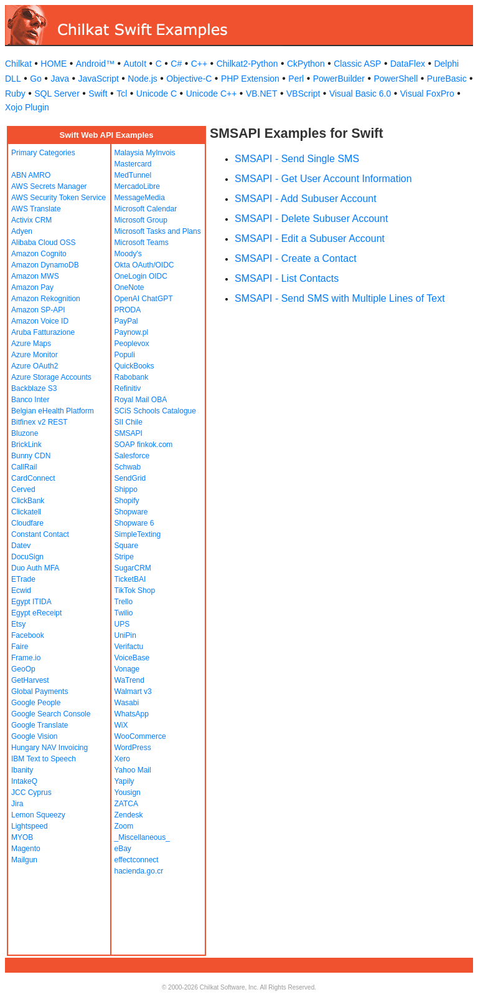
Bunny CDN (30, 455)
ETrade (23, 579)
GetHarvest (30, 680)
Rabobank (132, 377)
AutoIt (135, 64)
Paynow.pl (132, 332)
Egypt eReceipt (36, 613)
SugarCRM (133, 568)
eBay (123, 848)
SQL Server (57, 94)
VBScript (303, 94)
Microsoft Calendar (146, 209)
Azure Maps (31, 343)
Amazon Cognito (39, 253)
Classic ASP (357, 64)
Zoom (124, 826)
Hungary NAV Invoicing (49, 747)
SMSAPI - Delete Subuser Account (311, 218)
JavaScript (98, 79)
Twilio (124, 613)
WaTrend (129, 680)
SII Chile (129, 422)
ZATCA (126, 803)
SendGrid (130, 478)
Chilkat (18, 64)
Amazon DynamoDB (45, 265)
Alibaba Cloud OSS (43, 242)
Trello (124, 601)
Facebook (27, 635)
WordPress (133, 747)
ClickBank (27, 500)
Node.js (142, 79)
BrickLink (26, 444)
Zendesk (129, 815)
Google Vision (34, 736)
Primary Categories (43, 152)
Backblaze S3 (34, 388)
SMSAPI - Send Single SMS (297, 158)
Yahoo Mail (133, 770)
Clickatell (26, 512)
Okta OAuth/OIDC (144, 265)
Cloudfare (27, 523)
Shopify (127, 500)
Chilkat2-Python (247, 64)
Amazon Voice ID (39, 321)
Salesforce (132, 455)
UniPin (125, 635)
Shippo (126, 489)
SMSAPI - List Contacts (287, 278)
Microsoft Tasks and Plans (158, 231)
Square (127, 545)
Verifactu (129, 646)
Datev (20, 545)
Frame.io (25, 657)
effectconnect (137, 859)
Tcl (121, 94)
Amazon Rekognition (45, 298)
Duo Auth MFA (35, 568)
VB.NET (262, 94)
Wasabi (127, 702)
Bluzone (24, 433)
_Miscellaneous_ (142, 837)
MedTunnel (133, 175)
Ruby (15, 94)
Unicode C (156, 94)
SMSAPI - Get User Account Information (323, 178)
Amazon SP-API (38, 310)
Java (59, 79)
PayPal (126, 321)
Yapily (124, 781)
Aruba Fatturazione (43, 332)
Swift (97, 94)
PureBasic (447, 79)
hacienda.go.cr (139, 871)
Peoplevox (132, 343)
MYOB (22, 837)
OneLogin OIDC (141, 276)
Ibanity (22, 770)
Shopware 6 (134, 523)
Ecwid (21, 590)
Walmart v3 (133, 691)
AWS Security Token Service (58, 197)
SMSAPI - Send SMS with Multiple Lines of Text (340, 298)
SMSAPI (129, 433)
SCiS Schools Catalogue (155, 411)
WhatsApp (132, 714)
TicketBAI (130, 579)
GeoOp (23, 669)
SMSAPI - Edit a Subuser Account (310, 238)
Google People (35, 702)
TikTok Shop (135, 590)
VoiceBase (132, 657)
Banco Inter (30, 399)
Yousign (128, 792)
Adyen (21, 231)
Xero (122, 758)
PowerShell (396, 79)
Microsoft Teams (142, 242)
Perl (296, 79)
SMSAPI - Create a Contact (296, 258)
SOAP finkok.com (144, 444)
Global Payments (39, 691)
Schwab (128, 467)
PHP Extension (250, 79)
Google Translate (39, 725)
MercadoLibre (137, 186)
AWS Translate (36, 209)
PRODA (128, 310)
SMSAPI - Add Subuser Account (306, 198)
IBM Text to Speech (43, 758)
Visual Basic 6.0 (360, 94)
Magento (25, 848)
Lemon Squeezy (38, 815)
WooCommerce (140, 736)
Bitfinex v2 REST (39, 422)
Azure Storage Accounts (51, 377)
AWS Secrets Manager (49, 186)
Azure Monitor (34, 354)
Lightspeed (29, 826)
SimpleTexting (138, 534)
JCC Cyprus (31, 792)
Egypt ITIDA (31, 601)
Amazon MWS (35, 276)
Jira (17, 803)
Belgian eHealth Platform (52, 411)
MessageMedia (140, 197)
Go (36, 79)
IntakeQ (24, 781)
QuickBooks (134, 366)
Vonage (127, 669)
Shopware (131, 512)
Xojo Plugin (27, 107)
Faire (19, 646)
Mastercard (133, 164)
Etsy (18, 624)
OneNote (129, 287)
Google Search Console (50, 714)
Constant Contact (40, 534)
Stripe (124, 556)
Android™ (95, 64)
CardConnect (33, 478)
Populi (125, 354)
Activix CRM (31, 220)
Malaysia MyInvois (145, 152)
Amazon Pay (32, 287)
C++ (199, 64)
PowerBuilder (339, 79)
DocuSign (27, 556)
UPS (122, 624)
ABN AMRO (30, 175)
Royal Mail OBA (141, 399)
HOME (53, 64)
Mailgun (24, 859)
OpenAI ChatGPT (144, 298)
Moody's (128, 253)
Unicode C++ (211, 94)
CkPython (306, 64)
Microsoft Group (141, 220)
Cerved (23, 489)
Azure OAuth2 (34, 366)
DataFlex (407, 64)
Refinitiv (128, 388)
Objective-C (189, 79)
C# (176, 64)
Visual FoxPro (427, 94)
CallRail (24, 467)
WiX (121, 725)
